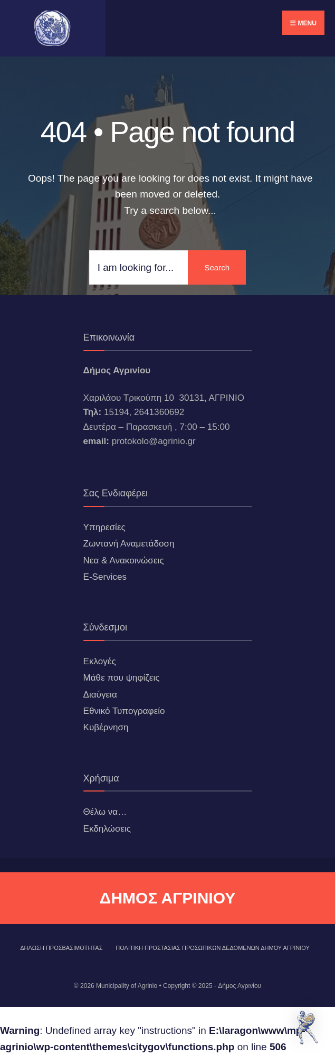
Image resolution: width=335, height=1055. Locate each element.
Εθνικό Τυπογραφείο (124, 711)
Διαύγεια (100, 695)
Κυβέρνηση (106, 727)
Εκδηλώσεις (107, 829)
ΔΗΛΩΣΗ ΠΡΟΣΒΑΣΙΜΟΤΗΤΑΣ (61, 948)
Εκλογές (99, 661)
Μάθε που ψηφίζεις (121, 678)
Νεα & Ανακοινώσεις (123, 560)
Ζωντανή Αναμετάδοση (129, 544)
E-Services (105, 577)
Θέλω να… (105, 812)
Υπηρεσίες (104, 527)
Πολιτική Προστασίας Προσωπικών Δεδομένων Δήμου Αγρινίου (213, 948)
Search (216, 267)
